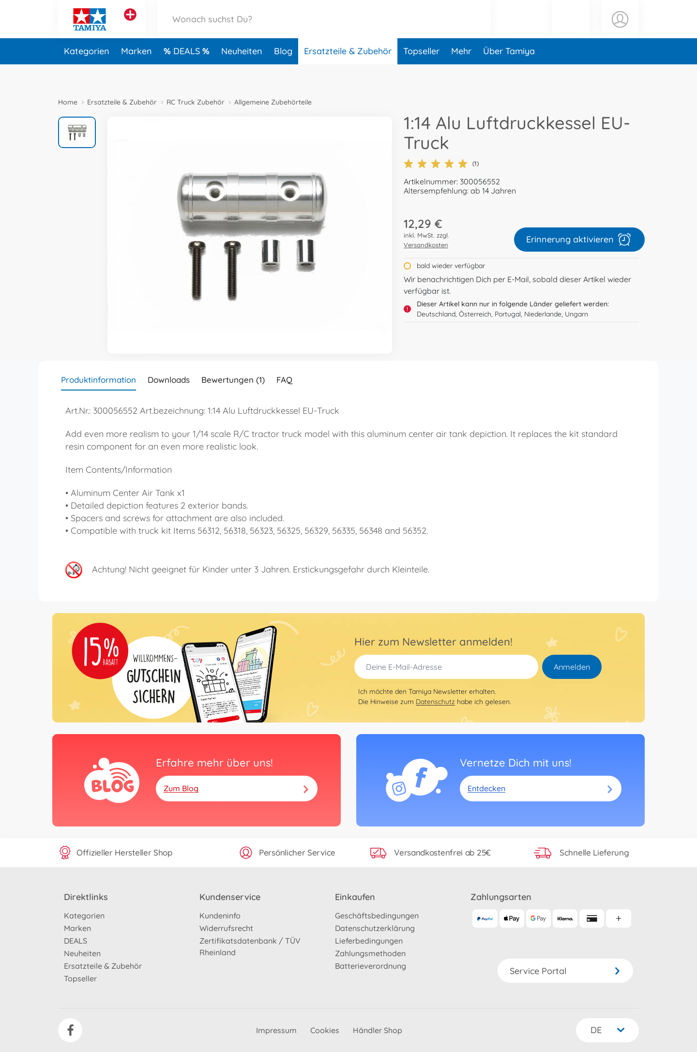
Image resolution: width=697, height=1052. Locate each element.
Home (67, 102)
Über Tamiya (509, 74)
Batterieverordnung (370, 966)
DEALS (187, 74)
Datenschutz (435, 701)
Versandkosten (426, 245)
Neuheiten (241, 74)
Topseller (421, 74)
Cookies (324, 1030)
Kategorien (86, 74)
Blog (283, 74)
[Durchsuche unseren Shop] (324, 31)
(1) (441, 163)
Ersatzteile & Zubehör (348, 74)
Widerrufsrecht (226, 928)
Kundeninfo (220, 915)
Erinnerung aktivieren (579, 239)
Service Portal (565, 971)
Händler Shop (377, 1030)
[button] (571, 31)
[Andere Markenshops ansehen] (130, 26)
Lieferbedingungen (369, 941)
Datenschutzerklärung (375, 928)
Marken (136, 74)
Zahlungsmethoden (370, 953)
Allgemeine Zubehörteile (273, 102)
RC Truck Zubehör (196, 102)
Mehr (461, 74)
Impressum (276, 1030)
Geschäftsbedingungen (377, 915)
